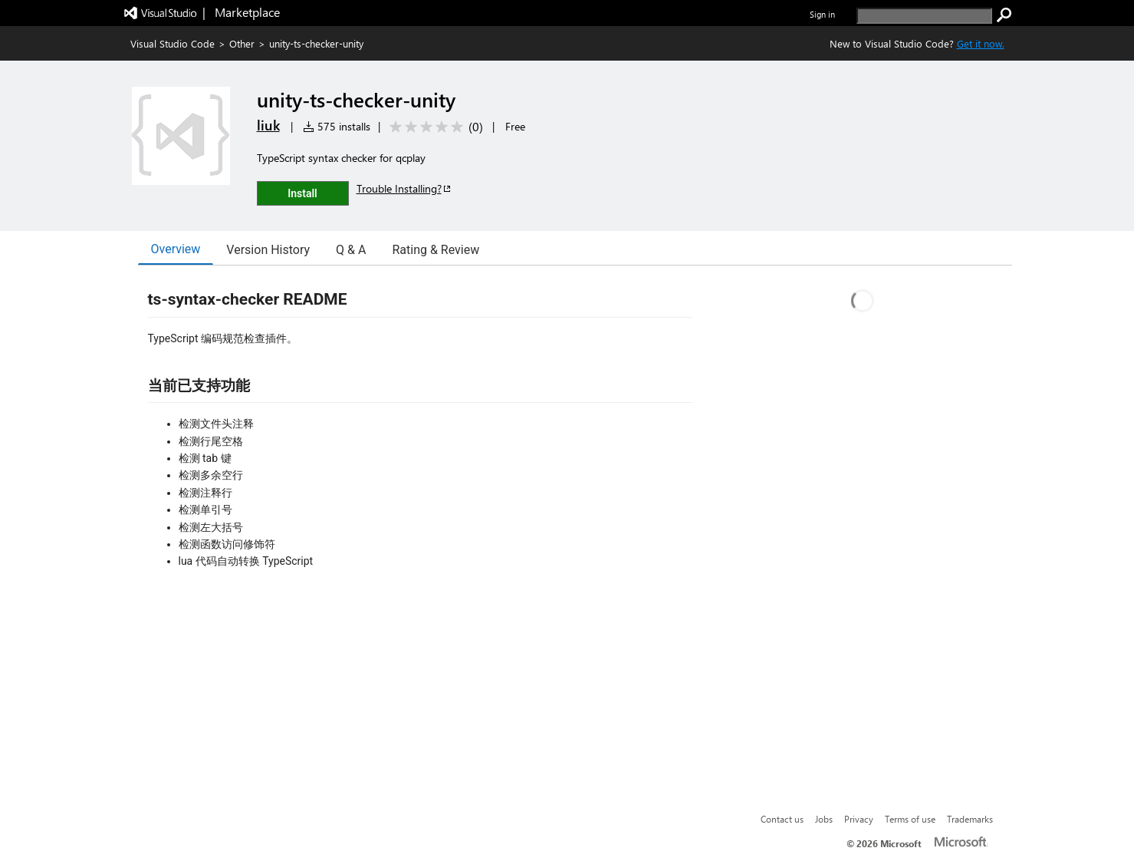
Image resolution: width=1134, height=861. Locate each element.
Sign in (822, 14)
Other (242, 43)
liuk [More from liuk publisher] (268, 125)
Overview (176, 249)
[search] (924, 16)
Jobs (824, 819)
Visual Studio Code (172, 43)
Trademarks (970, 819)
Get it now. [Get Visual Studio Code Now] (980, 43)
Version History (268, 249)
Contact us (782, 819)
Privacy (858, 819)
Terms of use (910, 819)
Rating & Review (435, 249)
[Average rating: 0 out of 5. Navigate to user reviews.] (433, 127)
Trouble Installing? (404, 188)
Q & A (351, 249)
